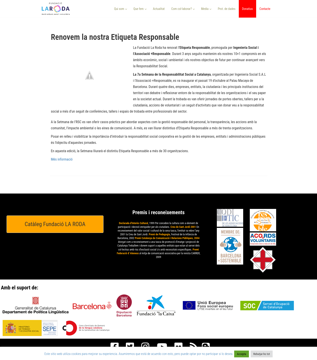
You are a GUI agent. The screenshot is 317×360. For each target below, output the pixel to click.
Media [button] (206, 9)
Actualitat (159, 9)
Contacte (264, 9)
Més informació (62, 159)
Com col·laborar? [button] (183, 9)
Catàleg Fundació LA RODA (55, 224)
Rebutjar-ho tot (261, 354)
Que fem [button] (140, 9)
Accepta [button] (241, 354)
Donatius (247, 9)
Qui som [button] (120, 9)
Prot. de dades (226, 9)
